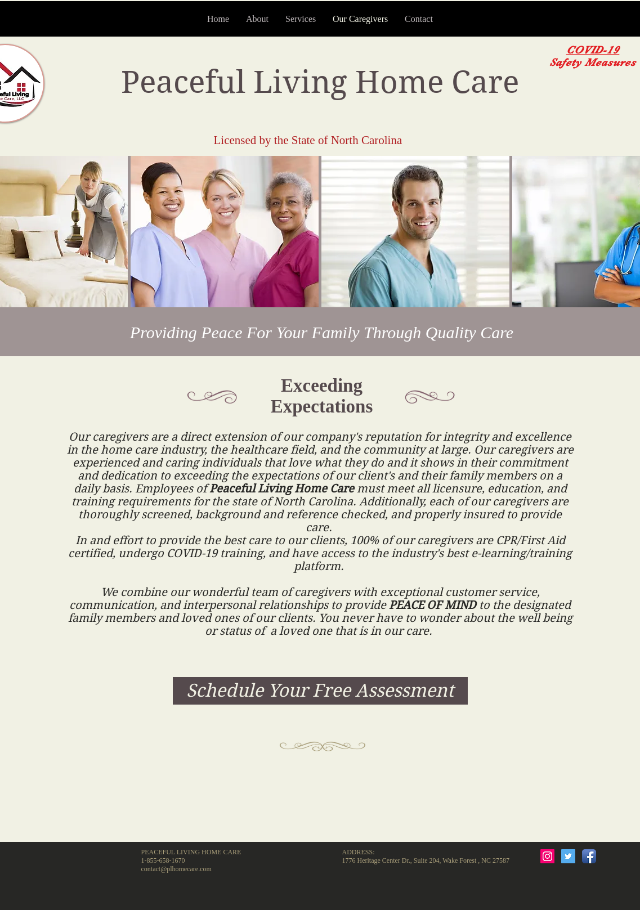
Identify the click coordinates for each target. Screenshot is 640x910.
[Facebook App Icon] (589, 856)
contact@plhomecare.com (176, 869)
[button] (225, 231)
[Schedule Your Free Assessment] (320, 691)
